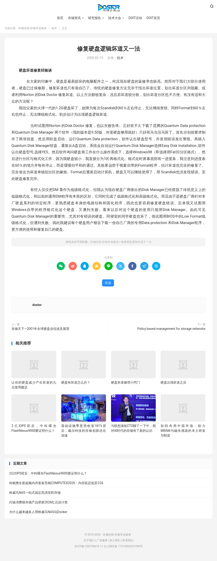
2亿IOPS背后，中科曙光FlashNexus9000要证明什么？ (48, 475)
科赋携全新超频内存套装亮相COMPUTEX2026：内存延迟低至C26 (56, 485)
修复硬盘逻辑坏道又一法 (108, 50)
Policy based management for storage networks (171, 330)
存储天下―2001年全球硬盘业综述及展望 (40, 330)
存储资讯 (74, 18)
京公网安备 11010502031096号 (123, 548)
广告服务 (102, 542)
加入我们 (114, 542)
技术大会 (114, 18)
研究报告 (94, 18)
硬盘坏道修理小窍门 (125, 384)
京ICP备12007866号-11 (88, 548)
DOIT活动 (135, 18)
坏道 (108, 284)
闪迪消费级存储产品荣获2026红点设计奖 (38, 504)
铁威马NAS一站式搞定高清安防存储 (35, 494)
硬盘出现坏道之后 (173, 384)
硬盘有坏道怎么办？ (75, 384)
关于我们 (89, 542)
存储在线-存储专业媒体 (108, 8)
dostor (37, 307)
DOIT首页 (153, 18)
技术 (54, 30)
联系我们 (128, 542)
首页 (60, 18)
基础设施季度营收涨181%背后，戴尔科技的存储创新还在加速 (83, 432)
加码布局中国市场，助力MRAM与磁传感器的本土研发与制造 (183, 432)
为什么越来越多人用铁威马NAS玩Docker (38, 514)
